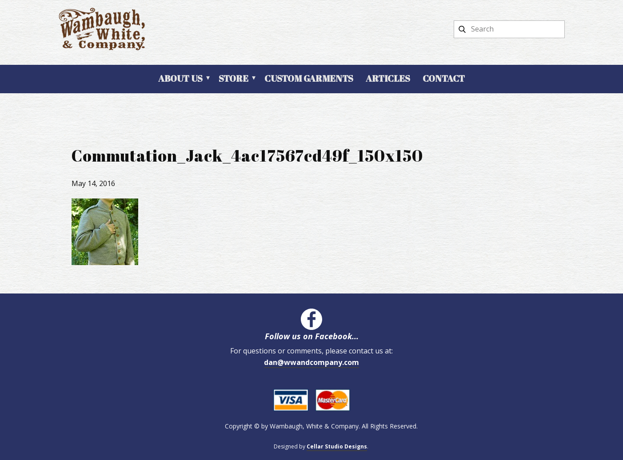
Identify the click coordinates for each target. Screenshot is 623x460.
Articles (388, 78)
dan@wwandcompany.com (311, 362)
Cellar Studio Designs (337, 446)
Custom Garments (308, 78)
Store (233, 78)
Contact (444, 78)
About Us (180, 78)
